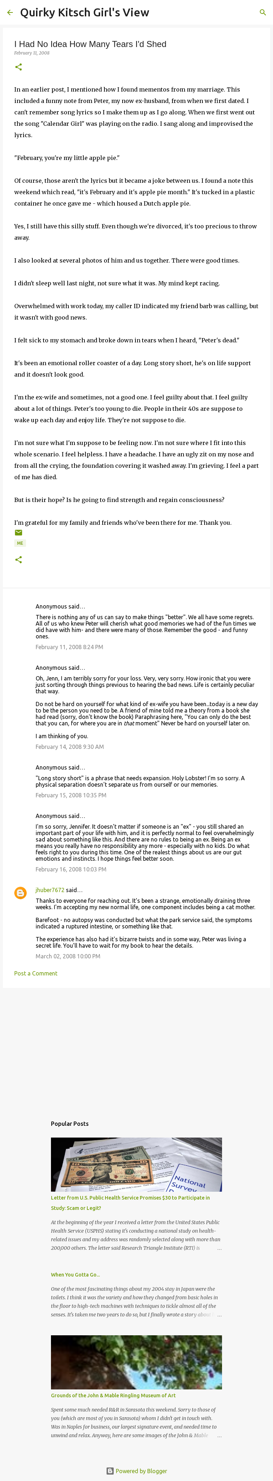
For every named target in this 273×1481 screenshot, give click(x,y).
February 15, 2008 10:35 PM (71, 795)
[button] (18, 67)
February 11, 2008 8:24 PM (69, 647)
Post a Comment (35, 973)
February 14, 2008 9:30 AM (70, 747)
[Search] (159, 12)
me (20, 543)
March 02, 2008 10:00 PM (68, 956)
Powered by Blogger (136, 1471)
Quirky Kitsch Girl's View (84, 12)
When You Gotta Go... (75, 1275)
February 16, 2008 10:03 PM (71, 869)
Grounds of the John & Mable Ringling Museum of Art (113, 1395)
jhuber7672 (50, 890)
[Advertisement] (136, 1048)
